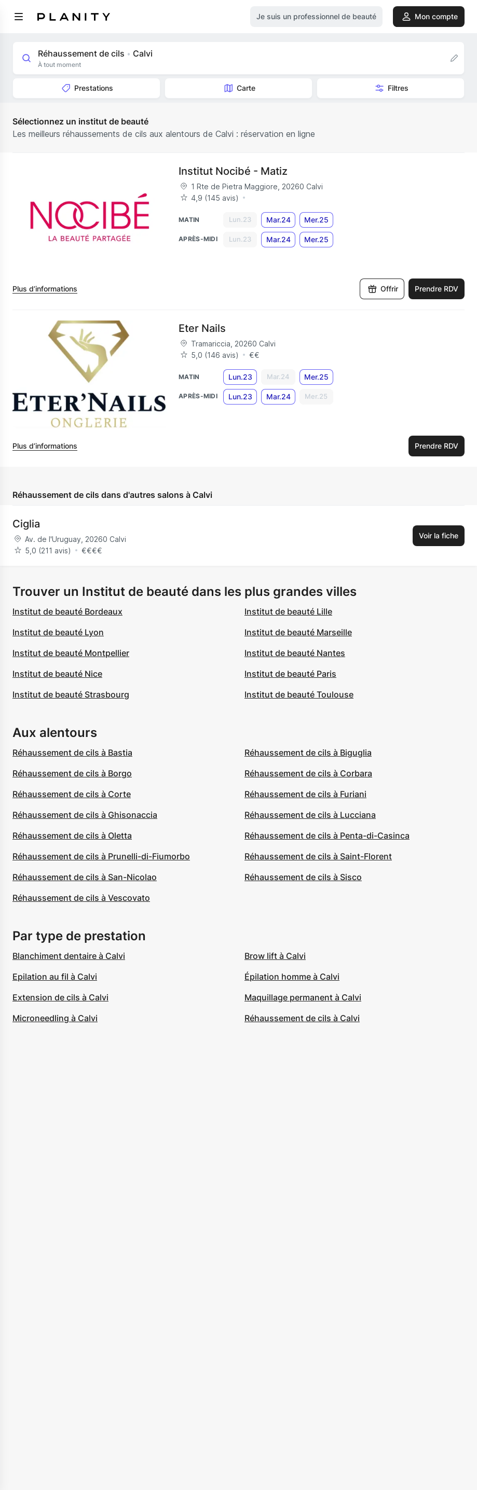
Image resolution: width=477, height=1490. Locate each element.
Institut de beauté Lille (288, 611)
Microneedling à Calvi (55, 1018)
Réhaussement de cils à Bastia (72, 752)
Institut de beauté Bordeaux (67, 611)
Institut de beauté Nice (57, 674)
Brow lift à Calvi (275, 956)
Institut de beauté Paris (290, 674)
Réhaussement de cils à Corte (71, 794)
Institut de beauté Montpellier (70, 653)
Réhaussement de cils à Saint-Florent (318, 856)
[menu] (18, 16)
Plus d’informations (44, 288)
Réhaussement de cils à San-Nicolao (84, 877)
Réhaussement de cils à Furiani (305, 794)
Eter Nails (202, 328)
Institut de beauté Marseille (298, 632)
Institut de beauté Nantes (294, 653)
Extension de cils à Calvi (60, 997)
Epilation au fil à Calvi (54, 976)
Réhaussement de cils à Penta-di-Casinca (327, 835)
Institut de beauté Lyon (58, 632)
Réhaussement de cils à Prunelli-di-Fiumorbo (101, 856)
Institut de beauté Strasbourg (70, 694)
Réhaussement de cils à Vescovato (81, 898)
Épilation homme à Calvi (291, 976)
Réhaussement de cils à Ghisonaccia (84, 815)
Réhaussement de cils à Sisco (303, 877)
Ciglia (26, 524)
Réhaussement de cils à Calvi (302, 1018)
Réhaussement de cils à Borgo (72, 773)
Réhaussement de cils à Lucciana (310, 815)
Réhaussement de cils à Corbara (308, 773)
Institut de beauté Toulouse (298, 694)
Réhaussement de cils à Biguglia (308, 752)
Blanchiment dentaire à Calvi (68, 956)
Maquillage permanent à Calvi (302, 997)
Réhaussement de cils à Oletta (72, 835)
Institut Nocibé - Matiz (233, 171)
